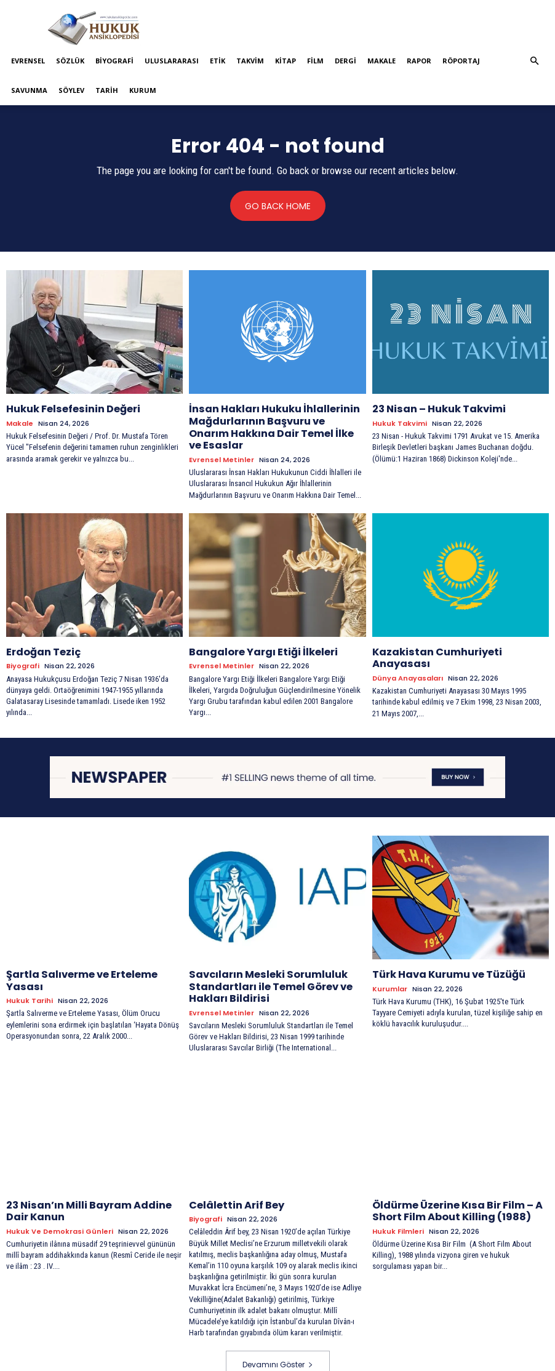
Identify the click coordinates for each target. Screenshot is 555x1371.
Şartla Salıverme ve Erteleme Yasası (91, 954)
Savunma (29, 90)
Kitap (285, 60)
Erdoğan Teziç (39, 634)
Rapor (419, 60)
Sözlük (70, 60)
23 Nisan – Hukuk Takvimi (431, 408)
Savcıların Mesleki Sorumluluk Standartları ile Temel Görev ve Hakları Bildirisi (263, 964)
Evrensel (28, 60)
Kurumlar (389, 967)
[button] (534, 61)
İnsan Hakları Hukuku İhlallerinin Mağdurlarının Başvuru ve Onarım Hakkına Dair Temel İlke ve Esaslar (269, 418)
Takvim (250, 60)
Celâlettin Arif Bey (232, 1179)
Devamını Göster (277, 1338)
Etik (217, 60)
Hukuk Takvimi (399, 422)
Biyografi (114, 60)
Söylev (71, 90)
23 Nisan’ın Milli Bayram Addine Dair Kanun (89, 1184)
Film (315, 60)
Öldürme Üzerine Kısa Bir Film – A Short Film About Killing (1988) (449, 1184)
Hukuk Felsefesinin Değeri (67, 408)
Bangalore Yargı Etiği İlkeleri (255, 634)
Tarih (106, 90)
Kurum (142, 90)
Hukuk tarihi (29, 967)
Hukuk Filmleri (398, 1203)
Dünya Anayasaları (407, 648)
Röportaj (461, 60)
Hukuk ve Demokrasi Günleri (59, 1203)
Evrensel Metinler (221, 443)
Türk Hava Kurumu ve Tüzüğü (441, 954)
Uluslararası (172, 60)
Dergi (345, 60)
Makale (381, 60)
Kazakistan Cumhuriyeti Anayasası (456, 634)
